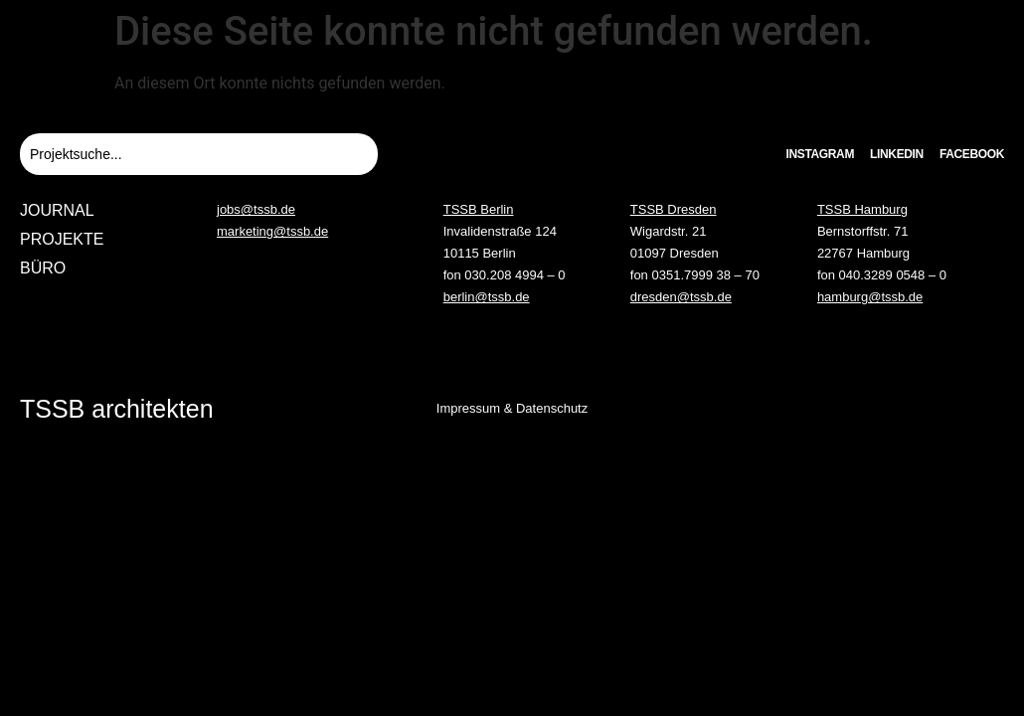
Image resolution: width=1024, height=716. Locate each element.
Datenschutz (552, 408)
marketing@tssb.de (272, 231)
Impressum (468, 408)
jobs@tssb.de (256, 209)
